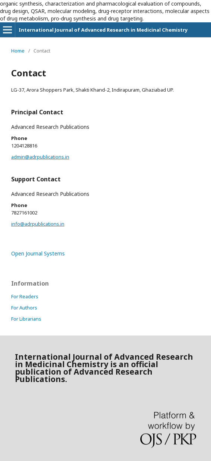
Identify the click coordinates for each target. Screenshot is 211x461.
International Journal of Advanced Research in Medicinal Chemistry (103, 29)
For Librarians (26, 318)
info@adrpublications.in (37, 223)
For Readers (24, 296)
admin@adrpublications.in (40, 156)
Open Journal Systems (38, 253)
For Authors (24, 307)
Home (18, 50)
